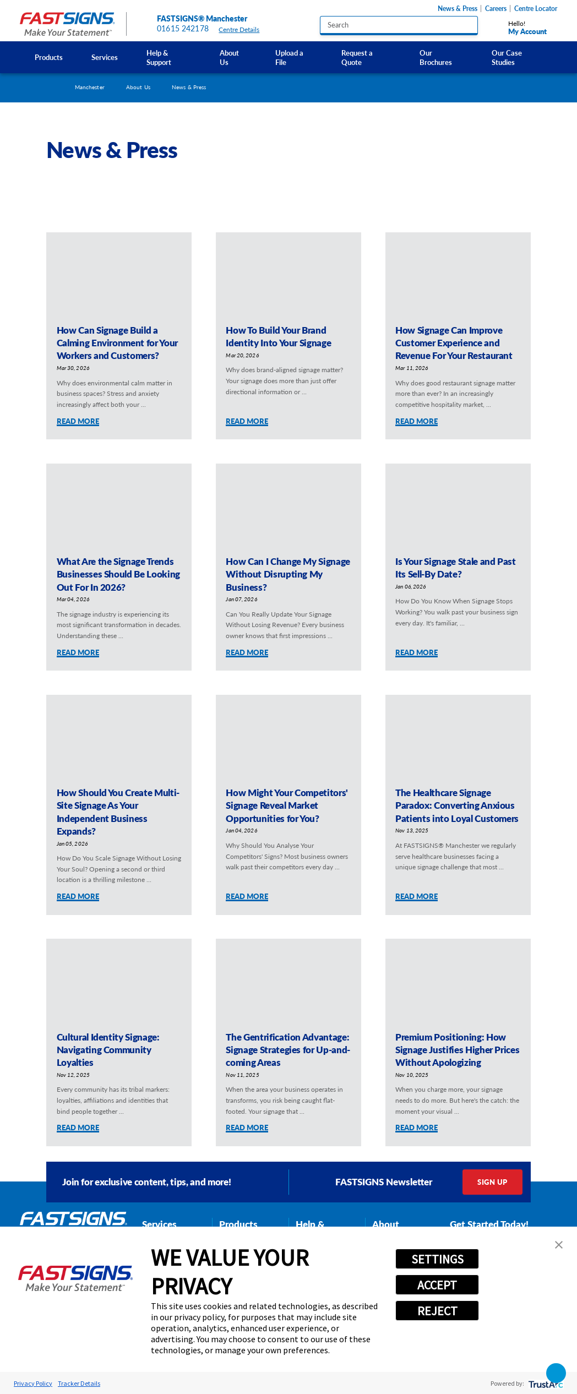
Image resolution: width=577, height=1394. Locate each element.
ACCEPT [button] (437, 1285)
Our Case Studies (507, 57)
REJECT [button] (437, 1311)
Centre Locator (535, 8)
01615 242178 (183, 29)
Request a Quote (357, 57)
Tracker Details (79, 1383)
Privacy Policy (33, 1383)
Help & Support (158, 57)
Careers (496, 8)
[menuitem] (48, 57)
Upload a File (289, 57)
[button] (559, 1245)
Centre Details (243, 29)
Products (49, 57)
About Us (229, 57)
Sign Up (492, 1182)
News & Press (457, 8)
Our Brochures (436, 57)
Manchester (90, 87)
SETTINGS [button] (437, 1259)
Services (104, 57)
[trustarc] (544, 1383)
